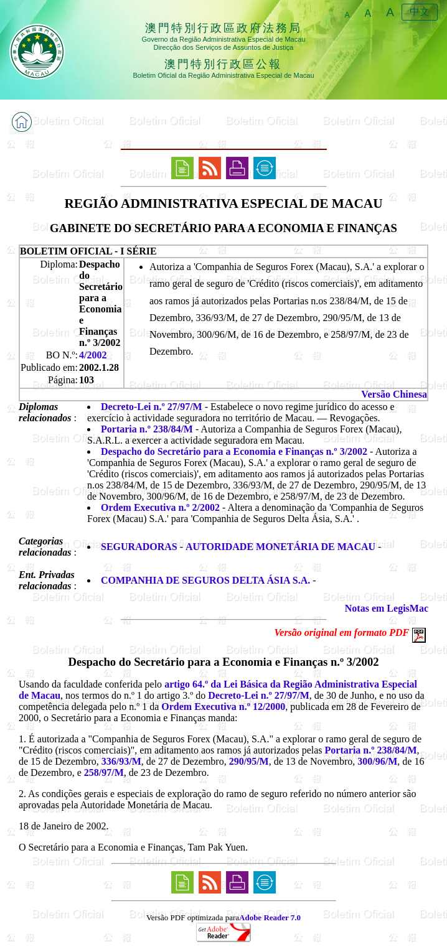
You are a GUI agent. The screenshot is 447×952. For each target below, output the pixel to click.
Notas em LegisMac (386, 608)
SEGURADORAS (139, 546)
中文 (420, 11)
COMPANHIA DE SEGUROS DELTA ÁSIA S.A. (205, 580)
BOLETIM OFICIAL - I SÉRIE (88, 251)
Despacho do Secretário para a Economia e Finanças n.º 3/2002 (234, 451)
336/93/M (121, 761)
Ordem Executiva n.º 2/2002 (160, 507)
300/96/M (377, 761)
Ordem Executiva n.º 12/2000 (223, 706)
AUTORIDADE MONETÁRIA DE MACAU (280, 546)
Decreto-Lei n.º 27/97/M (151, 406)
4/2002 (92, 355)
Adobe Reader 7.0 (270, 917)
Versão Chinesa (394, 394)
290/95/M (249, 761)
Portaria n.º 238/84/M (147, 429)
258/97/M (104, 772)
